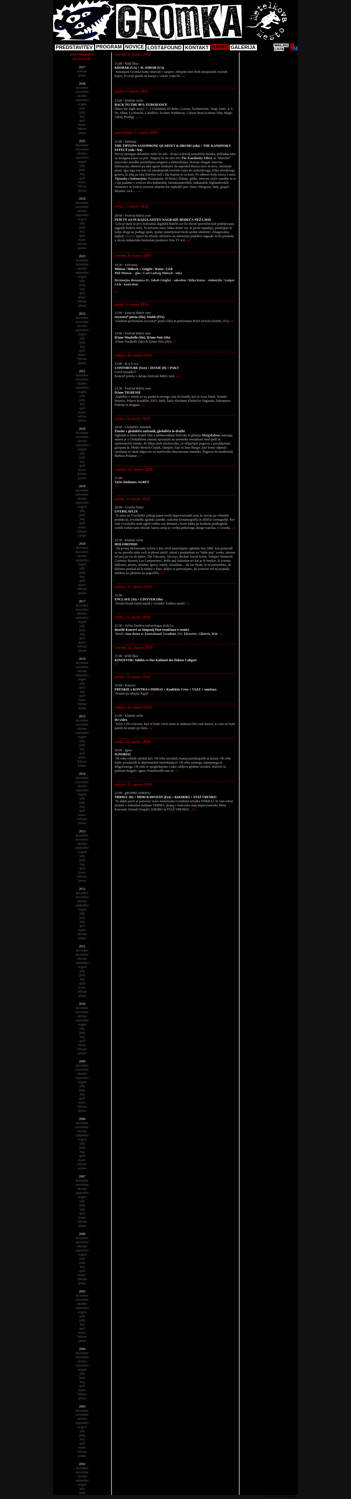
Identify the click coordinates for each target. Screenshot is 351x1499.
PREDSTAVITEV (74, 47)
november (82, 92)
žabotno (129, 236)
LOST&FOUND (164, 47)
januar (82, 75)
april (82, 120)
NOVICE (134, 47)
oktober (82, 96)
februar (82, 71)
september (82, 100)
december (82, 88)
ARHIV (219, 47)
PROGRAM (109, 47)
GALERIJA (243, 47)
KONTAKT (197, 47)
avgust (82, 104)
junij (82, 112)
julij (82, 108)
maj (82, 116)
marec (82, 125)
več (184, 76)
